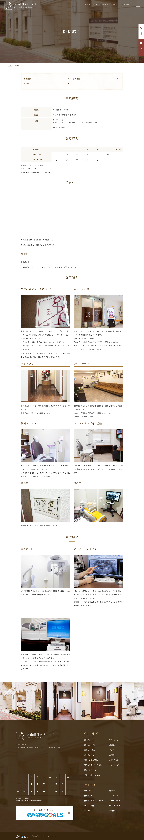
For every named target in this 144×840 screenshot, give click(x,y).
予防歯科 (87, 811)
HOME (10, 65)
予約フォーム (114, 740)
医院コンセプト (89, 745)
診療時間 (76, 79)
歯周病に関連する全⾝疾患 (93, 801)
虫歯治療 (87, 791)
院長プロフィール (90, 770)
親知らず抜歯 (89, 806)
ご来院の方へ (89, 755)
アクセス (27, 83)
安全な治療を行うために (93, 765)
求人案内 (124, 6)
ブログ (111, 750)
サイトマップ (114, 765)
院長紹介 (102, 6)
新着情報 (112, 745)
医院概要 (27, 79)
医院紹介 (87, 740)
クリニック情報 (88, 6)
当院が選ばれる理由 (91, 760)
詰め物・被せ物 (114, 801)
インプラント (114, 796)
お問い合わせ (114, 760)
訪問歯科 (112, 811)
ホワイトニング (114, 806)
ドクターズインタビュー (92, 775)
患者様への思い (89, 750)
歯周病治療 (88, 796)
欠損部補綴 (113, 791)
